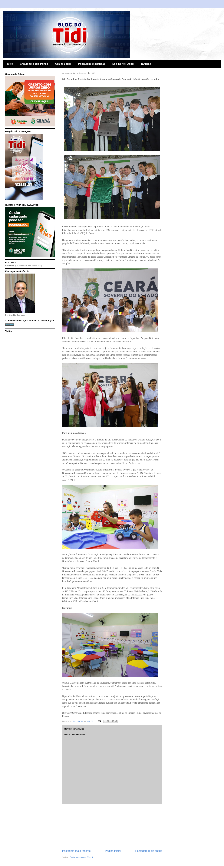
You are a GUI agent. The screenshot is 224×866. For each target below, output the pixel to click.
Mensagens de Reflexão (91, 64)
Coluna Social (63, 64)
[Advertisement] (112, 826)
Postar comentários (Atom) (81, 857)
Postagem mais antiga (148, 850)
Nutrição (146, 64)
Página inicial (113, 850)
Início (10, 64)
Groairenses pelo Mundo (34, 64)
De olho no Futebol (123, 64)
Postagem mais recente (76, 850)
